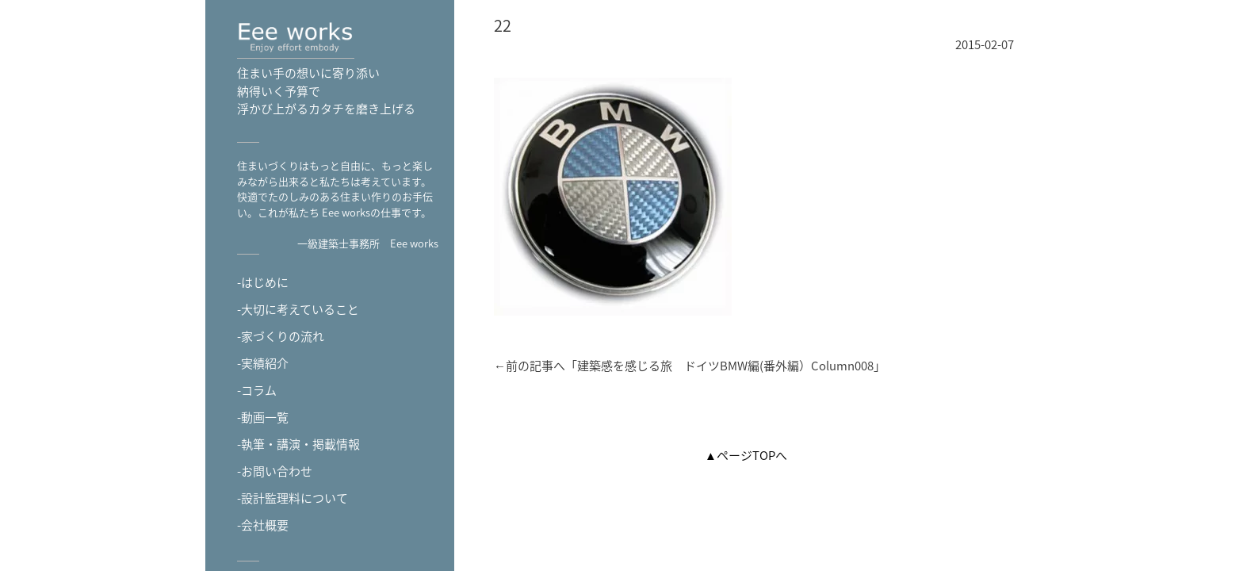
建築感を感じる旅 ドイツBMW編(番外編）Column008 (725, 365)
